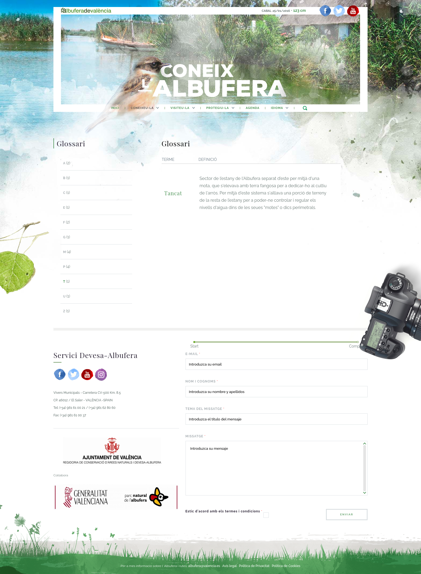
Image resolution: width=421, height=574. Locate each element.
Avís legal (229, 566)
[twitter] (339, 10)
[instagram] (101, 374)
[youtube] (353, 10)
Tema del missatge (205, 409)
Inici (115, 108)
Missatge (196, 436)
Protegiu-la (217, 108)
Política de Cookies (286, 566)
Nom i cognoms (202, 381)
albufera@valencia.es (204, 566)
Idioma (277, 108)
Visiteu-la (180, 108)
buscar (305, 108)
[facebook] (325, 10)
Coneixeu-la (142, 108)
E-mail (193, 354)
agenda (252, 108)
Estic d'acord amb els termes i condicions (224, 511)
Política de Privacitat (254, 566)
